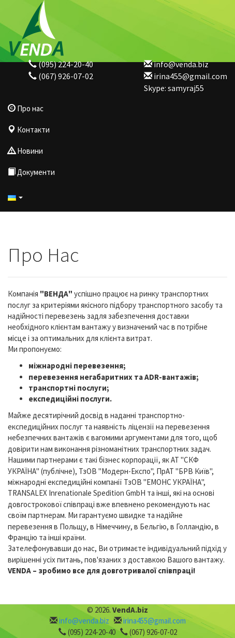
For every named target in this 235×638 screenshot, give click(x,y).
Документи (31, 172)
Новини (25, 151)
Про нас (25, 108)
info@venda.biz (181, 64)
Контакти (29, 130)
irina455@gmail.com (190, 76)
